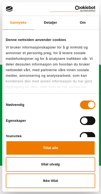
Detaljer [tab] (50, 22)
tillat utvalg (50, 164)
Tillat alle (50, 148)
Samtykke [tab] (18, 22)
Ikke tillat (50, 181)
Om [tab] (83, 22)
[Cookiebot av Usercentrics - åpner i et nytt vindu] (72, 9)
